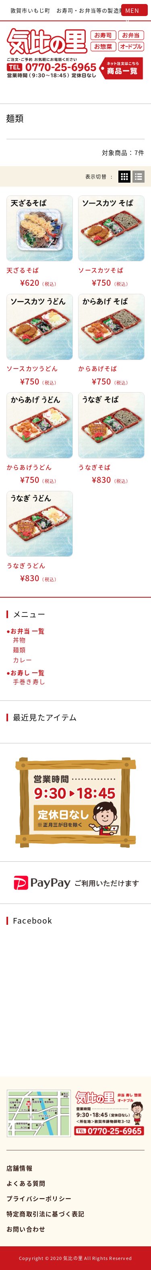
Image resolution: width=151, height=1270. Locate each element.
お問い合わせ (26, 1229)
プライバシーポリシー (39, 1198)
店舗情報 (19, 1168)
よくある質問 (26, 1183)
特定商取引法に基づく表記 (45, 1213)
